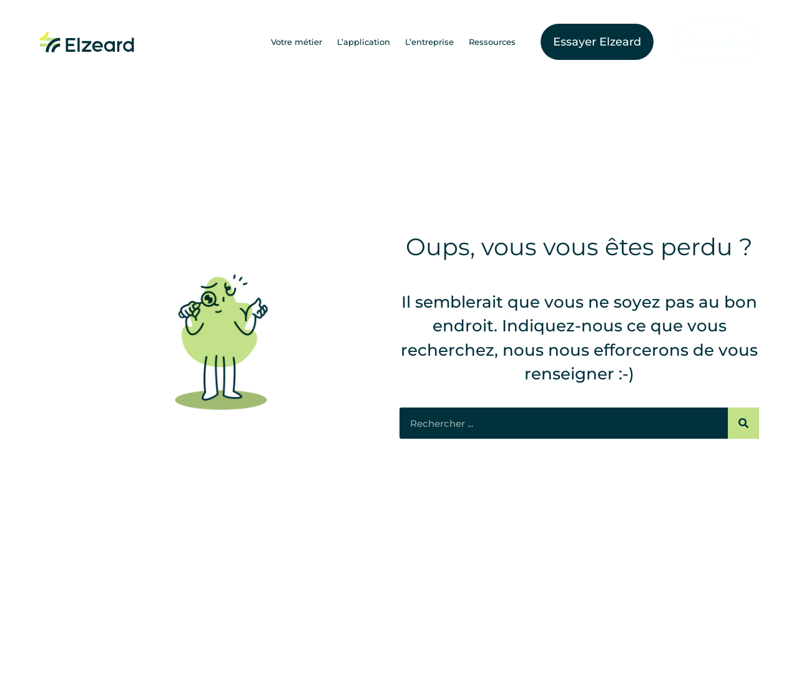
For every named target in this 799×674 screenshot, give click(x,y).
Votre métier (296, 42)
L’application (363, 42)
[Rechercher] (743, 423)
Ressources (492, 42)
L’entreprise (429, 42)
